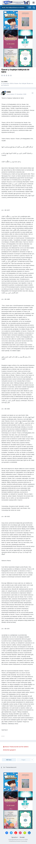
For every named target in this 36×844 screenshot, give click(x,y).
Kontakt (22, 837)
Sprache (15, 837)
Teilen (9, 759)
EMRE (5, 81)
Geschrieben (16, 94)
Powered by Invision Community (18, 841)
